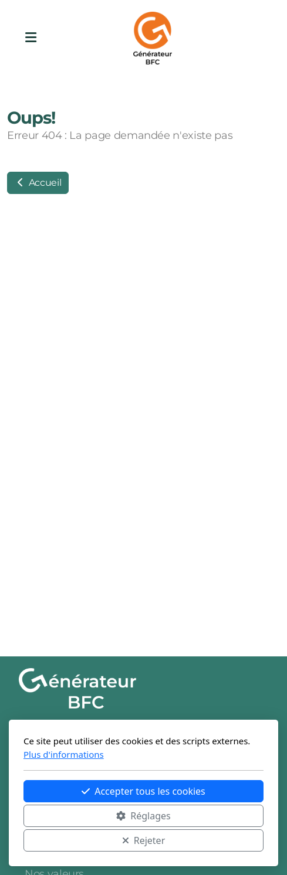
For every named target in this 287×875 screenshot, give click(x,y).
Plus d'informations (63, 754)
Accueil (38, 182)
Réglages (143, 815)
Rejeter (144, 840)
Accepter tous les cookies (143, 791)
